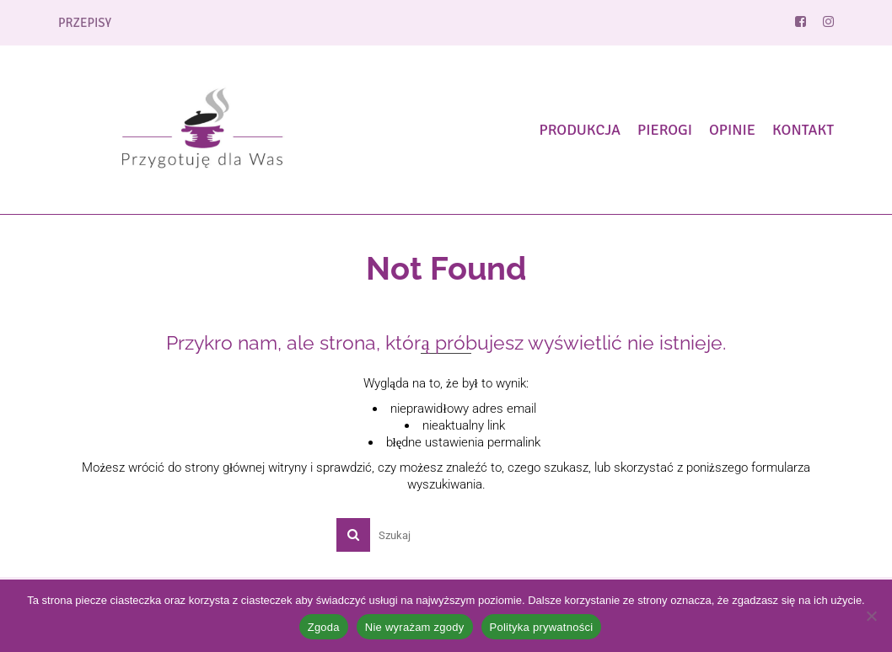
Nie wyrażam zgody (415, 627)
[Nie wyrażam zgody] (870, 615)
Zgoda (324, 627)
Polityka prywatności (542, 627)
